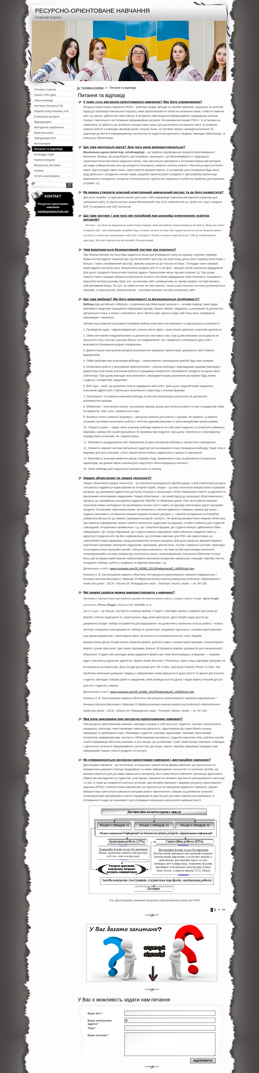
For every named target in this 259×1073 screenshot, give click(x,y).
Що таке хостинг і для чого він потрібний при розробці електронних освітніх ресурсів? (146, 217)
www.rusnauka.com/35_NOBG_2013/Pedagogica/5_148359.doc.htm (152, 568)
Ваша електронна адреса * (100, 1022)
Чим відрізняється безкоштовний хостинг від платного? (129, 249)
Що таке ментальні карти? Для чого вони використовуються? (134, 147)
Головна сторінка (92, 87)
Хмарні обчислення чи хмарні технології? (117, 478)
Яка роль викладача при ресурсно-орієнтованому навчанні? (133, 719)
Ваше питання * (98, 1035)
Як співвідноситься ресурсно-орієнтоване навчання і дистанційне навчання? (147, 760)
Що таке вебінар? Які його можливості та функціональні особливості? (141, 299)
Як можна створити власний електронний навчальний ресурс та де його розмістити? (153, 192)
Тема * (92, 1028)
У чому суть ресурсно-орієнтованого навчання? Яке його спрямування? (142, 102)
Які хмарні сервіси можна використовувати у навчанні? (129, 592)
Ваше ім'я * (95, 1013)
